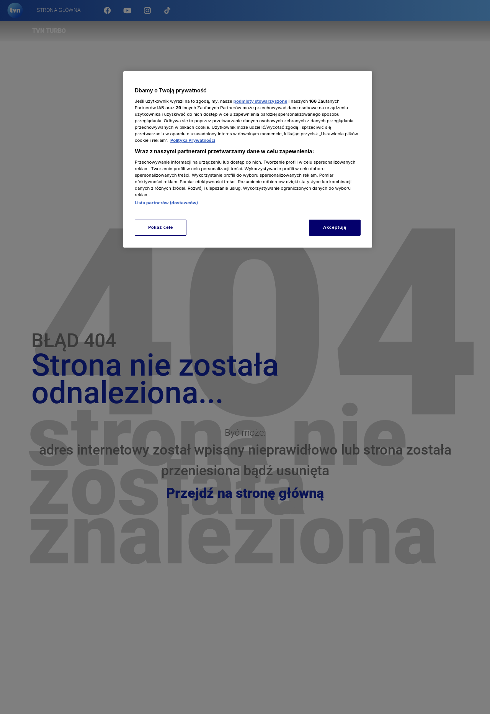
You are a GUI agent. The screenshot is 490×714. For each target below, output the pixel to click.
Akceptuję (334, 227)
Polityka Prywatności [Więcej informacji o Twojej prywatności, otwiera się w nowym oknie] (192, 140)
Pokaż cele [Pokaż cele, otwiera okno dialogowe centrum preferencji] (160, 227)
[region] (247, 159)
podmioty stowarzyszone (260, 101)
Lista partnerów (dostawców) (166, 202)
